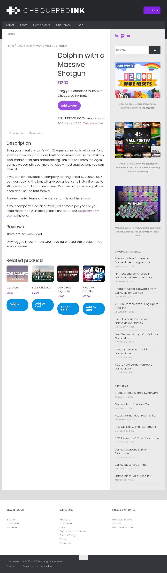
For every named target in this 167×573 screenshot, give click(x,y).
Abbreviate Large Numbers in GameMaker (135, 366)
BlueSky (11, 519)
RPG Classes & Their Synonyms (136, 427)
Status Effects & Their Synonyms (136, 393)
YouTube (12, 527)
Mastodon (13, 523)
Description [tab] (16, 138)
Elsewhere (66, 543)
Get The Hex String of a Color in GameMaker (136, 336)
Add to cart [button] (15, 311)
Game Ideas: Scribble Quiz (133, 404)
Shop (80, 25)
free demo (143, 231)
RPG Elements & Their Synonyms (137, 438)
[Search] (154, 50)
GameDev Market (123, 519)
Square (116, 523)
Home (11, 46)
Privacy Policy (67, 535)
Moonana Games (122, 527)
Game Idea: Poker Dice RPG (133, 476)
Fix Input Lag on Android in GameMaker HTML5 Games (133, 276)
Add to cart (69, 106)
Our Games (63, 25)
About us (65, 519)
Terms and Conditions (73, 531)
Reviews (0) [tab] (37, 138)
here (86, 204)
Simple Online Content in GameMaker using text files (133, 260)
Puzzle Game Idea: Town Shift (135, 415)
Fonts (23, 25)
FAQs (63, 527)
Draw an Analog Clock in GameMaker (132, 351)
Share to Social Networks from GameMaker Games (136, 291)
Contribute (152, 10)
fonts (77, 123)
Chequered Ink (68, 128)
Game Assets (41, 25)
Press (63, 539)
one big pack (147, 107)
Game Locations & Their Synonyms (131, 451)
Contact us (66, 523)
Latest (10, 25)
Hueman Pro (45, 566)
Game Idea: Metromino (131, 465)
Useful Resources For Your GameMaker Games (132, 321)
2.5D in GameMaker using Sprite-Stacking (137, 306)
